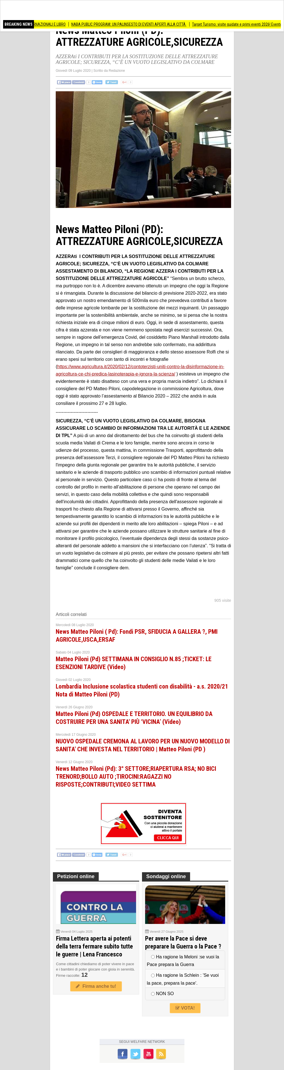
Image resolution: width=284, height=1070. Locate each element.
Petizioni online (75, 876)
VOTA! (185, 1008)
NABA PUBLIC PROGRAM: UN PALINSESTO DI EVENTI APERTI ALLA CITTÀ (131, 24)
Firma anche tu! (96, 986)
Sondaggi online (166, 876)
